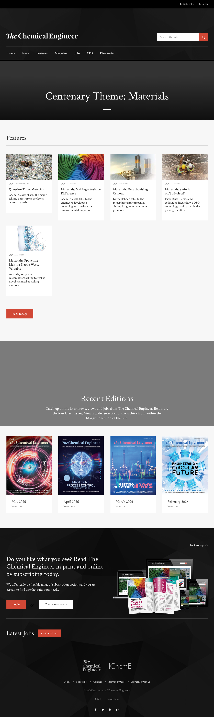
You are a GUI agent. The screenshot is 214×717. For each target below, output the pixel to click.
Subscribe (187, 4)
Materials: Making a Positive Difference (81, 191)
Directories (98, 54)
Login (203, 4)
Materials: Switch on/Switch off (177, 191)
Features (39, 54)
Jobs (71, 54)
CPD (82, 54)
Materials (71, 183)
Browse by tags (116, 680)
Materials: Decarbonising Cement (130, 191)
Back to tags (20, 313)
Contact (97, 680)
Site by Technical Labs (107, 697)
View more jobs (50, 631)
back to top (197, 545)
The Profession (21, 183)
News (24, 54)
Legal (65, 680)
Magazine (56, 54)
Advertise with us (142, 680)
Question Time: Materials (27, 189)
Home (10, 54)
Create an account (57, 604)
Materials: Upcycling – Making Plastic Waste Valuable (24, 264)
